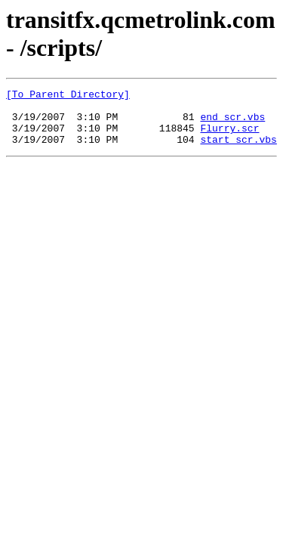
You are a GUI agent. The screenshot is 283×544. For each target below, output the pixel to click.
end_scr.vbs (232, 123)
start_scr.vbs (238, 150)
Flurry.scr (229, 137)
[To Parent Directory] (68, 96)
